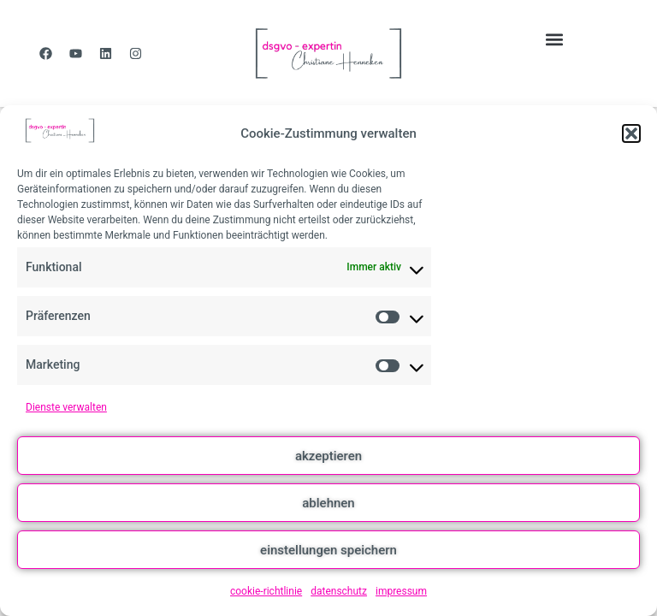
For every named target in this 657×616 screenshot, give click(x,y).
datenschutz (339, 591)
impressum (401, 591)
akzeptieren (328, 456)
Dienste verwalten (66, 407)
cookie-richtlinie (266, 591)
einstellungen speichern (328, 550)
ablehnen (328, 503)
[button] (631, 133)
